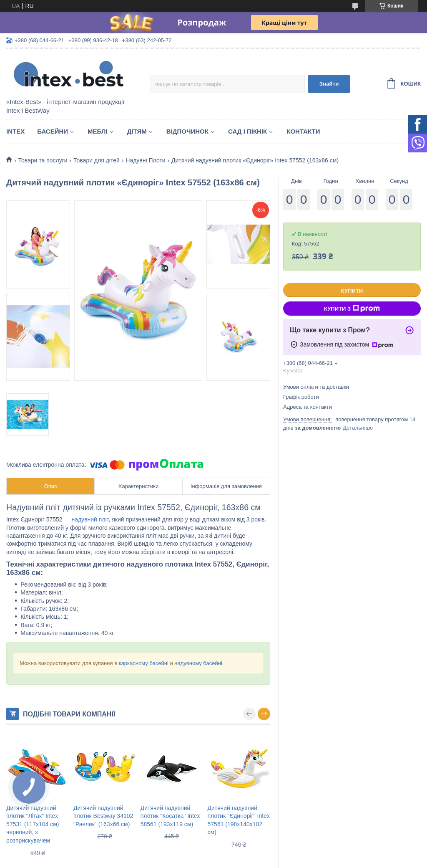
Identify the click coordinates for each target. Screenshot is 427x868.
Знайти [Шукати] (329, 84)
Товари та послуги (42, 160)
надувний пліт (89, 519)
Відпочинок (187, 131)
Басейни (52, 131)
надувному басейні (198, 663)
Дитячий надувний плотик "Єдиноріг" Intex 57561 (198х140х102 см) (239, 820)
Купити (352, 291)
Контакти (303, 131)
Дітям (137, 131)
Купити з (352, 308)
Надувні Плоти (145, 160)
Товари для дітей (96, 160)
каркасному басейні (143, 663)
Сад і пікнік (247, 131)
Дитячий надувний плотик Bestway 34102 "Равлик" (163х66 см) (103, 816)
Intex (15, 131)
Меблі (98, 131)
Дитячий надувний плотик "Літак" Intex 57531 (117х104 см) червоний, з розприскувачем (32, 824)
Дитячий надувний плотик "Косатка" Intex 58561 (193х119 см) (170, 816)
